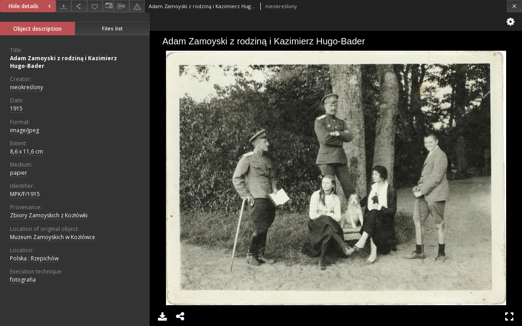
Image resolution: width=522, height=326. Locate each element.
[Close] (514, 6)
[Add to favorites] (94, 6)
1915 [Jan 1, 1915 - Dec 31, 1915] (16, 108)
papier (18, 173)
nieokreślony (26, 87)
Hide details (31, 6)
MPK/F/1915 (25, 194)
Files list (112, 28)
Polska (18, 258)
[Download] (63, 6)
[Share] (79, 6)
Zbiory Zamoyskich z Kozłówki (49, 215)
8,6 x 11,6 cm (26, 151)
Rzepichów (45, 258)
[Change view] (107, 6)
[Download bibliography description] (121, 6)
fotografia (23, 279)
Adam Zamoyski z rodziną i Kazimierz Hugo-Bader (63, 62)
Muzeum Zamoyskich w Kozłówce (52, 237)
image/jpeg (24, 130)
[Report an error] (137, 6)
